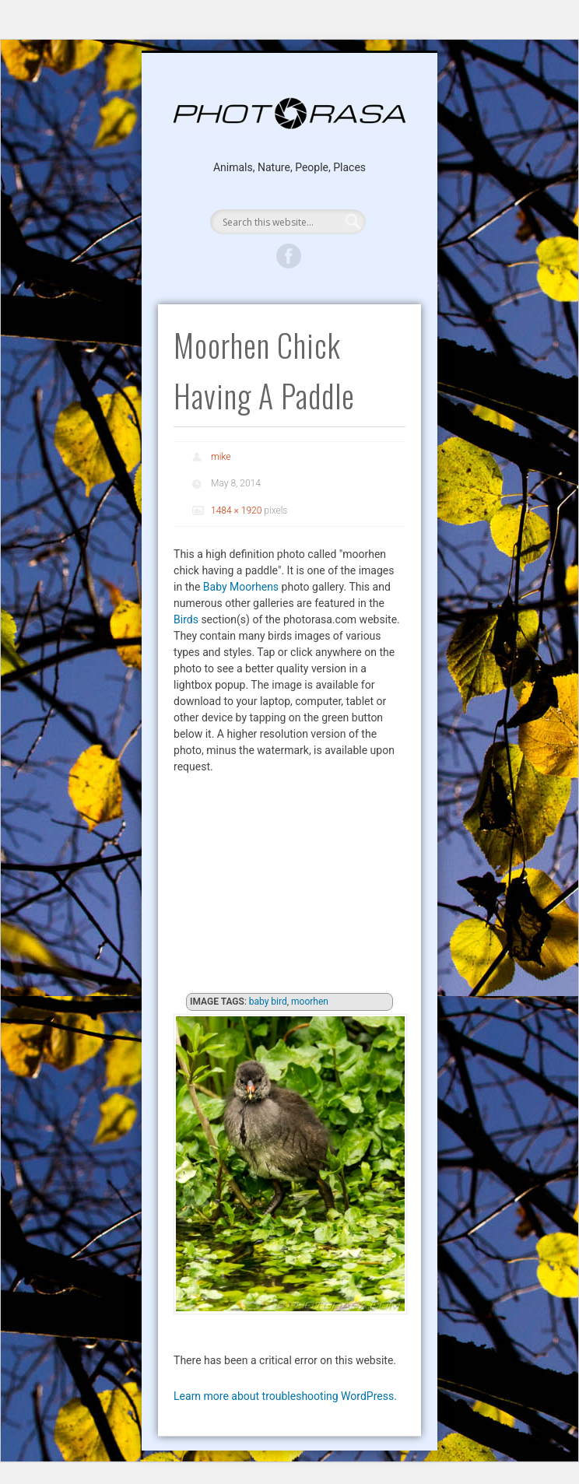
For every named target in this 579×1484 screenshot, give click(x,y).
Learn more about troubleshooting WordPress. (285, 1396)
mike (220, 456)
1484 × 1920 (236, 510)
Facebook (288, 256)
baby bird (268, 1001)
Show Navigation (288, 189)
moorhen (309, 1001)
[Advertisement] (289, 888)
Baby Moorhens (241, 587)
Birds (186, 619)
